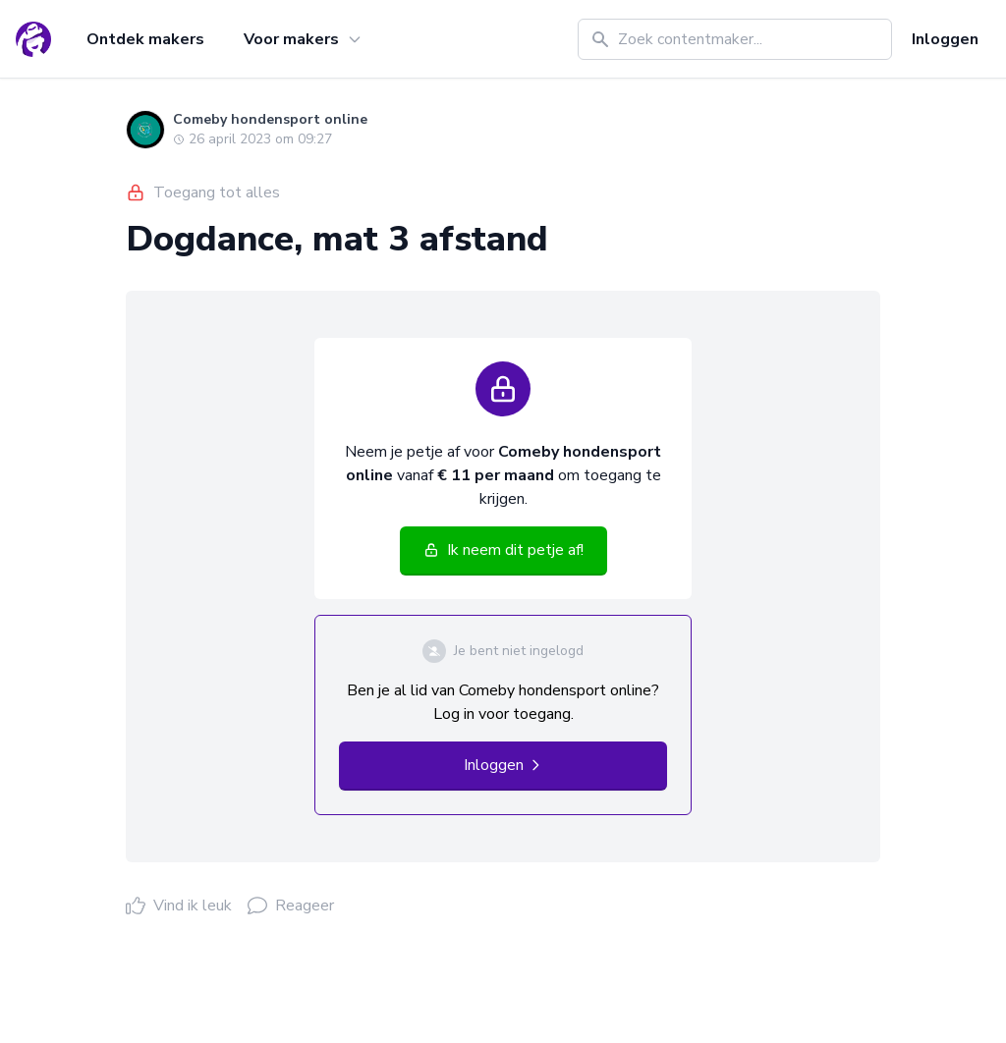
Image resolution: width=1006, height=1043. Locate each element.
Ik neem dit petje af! (503, 550)
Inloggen (945, 39)
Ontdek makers (145, 39)
